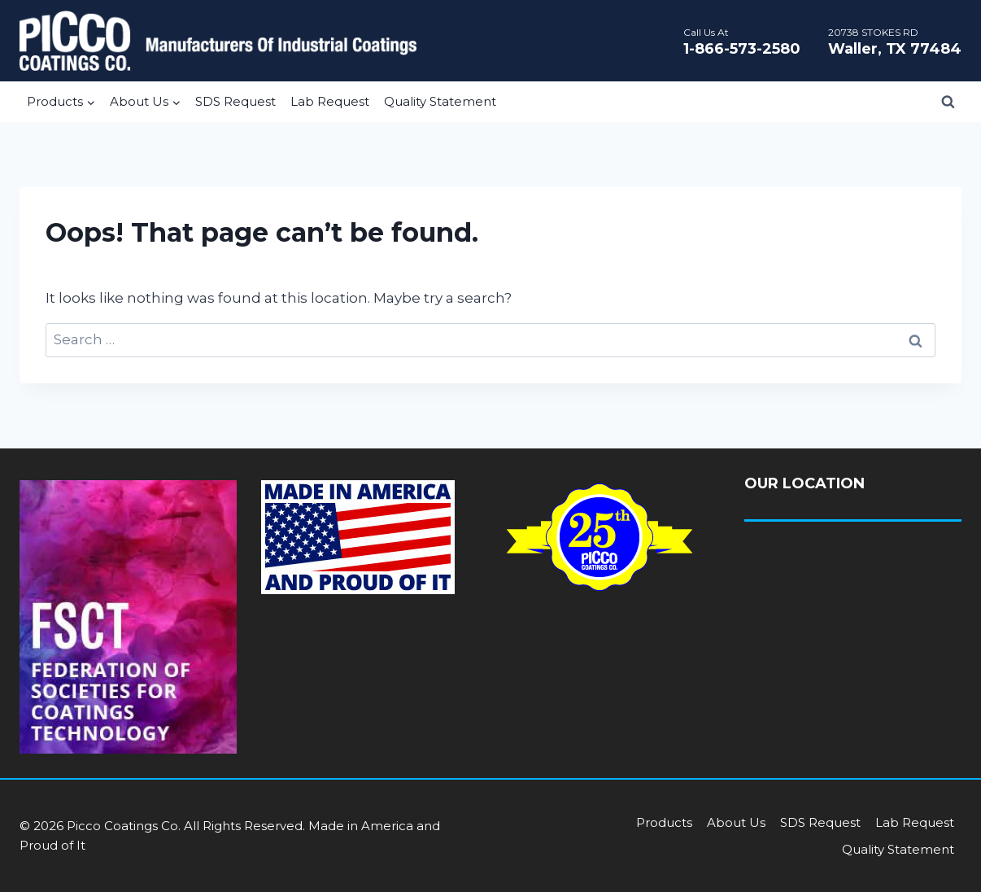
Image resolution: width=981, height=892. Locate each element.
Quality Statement (440, 101)
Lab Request (329, 101)
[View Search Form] (947, 102)
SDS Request (235, 101)
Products (664, 822)
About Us (736, 822)
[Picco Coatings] (218, 40)
